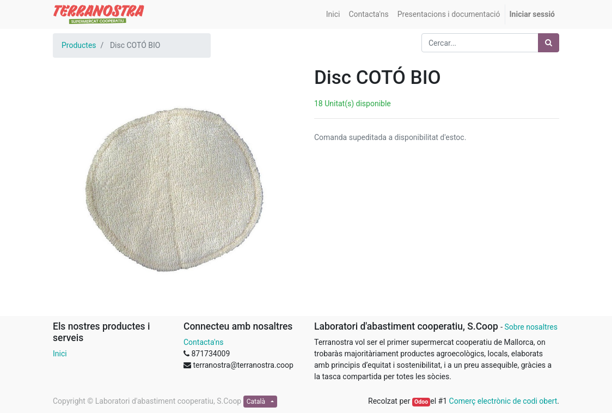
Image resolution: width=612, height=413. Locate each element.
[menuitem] (333, 14)
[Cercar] (548, 42)
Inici (60, 353)
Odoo (421, 401)
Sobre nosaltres (530, 327)
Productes (79, 45)
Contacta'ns (203, 342)
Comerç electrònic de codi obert (503, 401)
